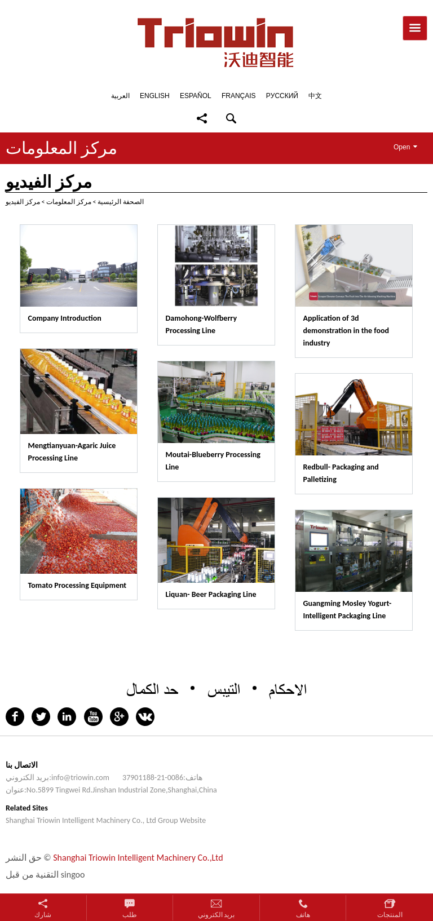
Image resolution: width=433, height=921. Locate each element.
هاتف (303, 915)
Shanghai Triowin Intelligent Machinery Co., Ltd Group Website (106, 820)
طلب (129, 915)
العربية (120, 96)
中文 (315, 96)
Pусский (282, 96)
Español (195, 96)
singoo (73, 874)
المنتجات (390, 915)
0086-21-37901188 (152, 777)
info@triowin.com (80, 777)
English (155, 96)
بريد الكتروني (216, 915)
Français (239, 96)
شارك (42, 915)
